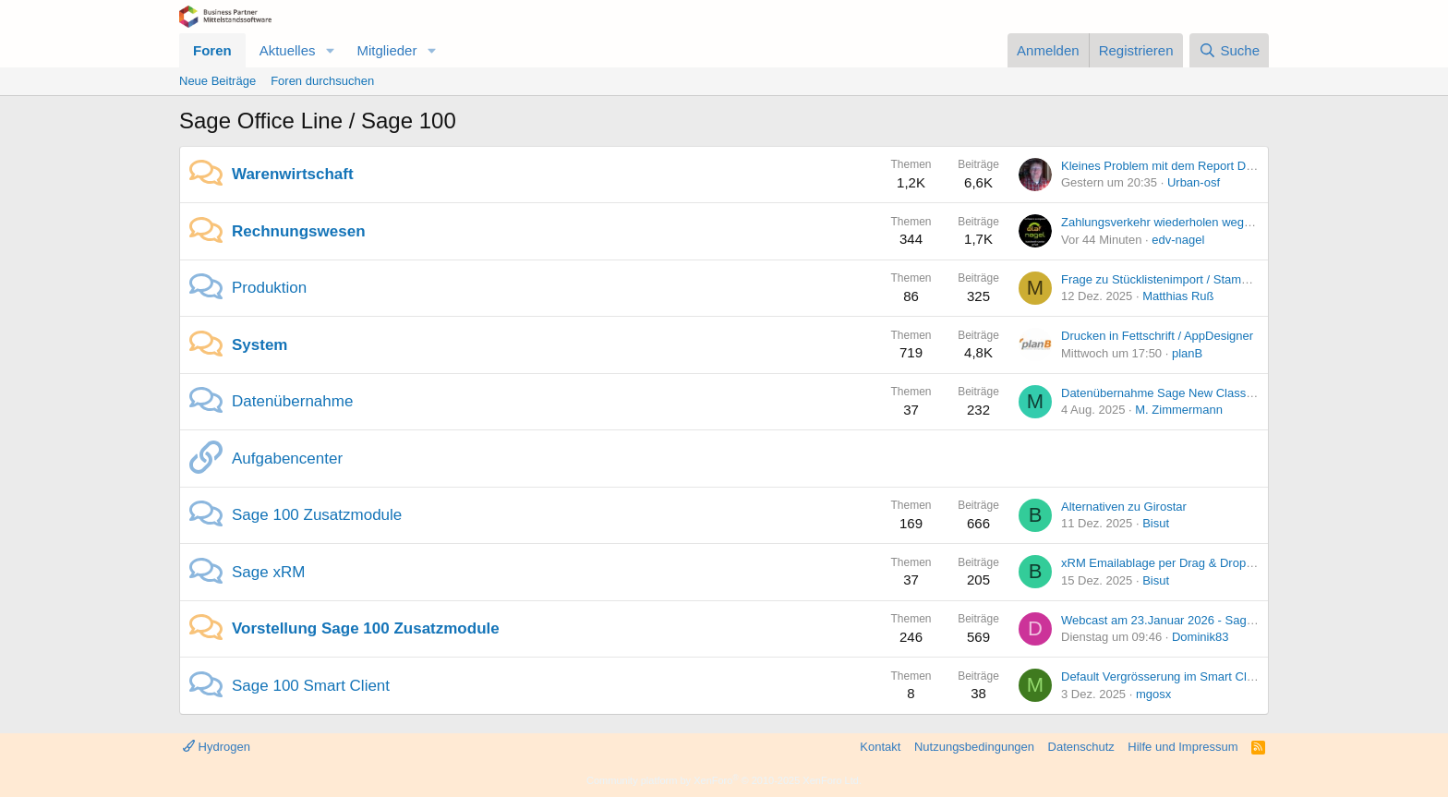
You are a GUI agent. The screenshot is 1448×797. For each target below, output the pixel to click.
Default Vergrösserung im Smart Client (1163, 676)
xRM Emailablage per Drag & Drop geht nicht (1181, 563)
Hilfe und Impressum (1182, 747)
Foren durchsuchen (322, 81)
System (259, 345)
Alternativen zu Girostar (1124, 506)
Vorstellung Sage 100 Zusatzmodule (366, 628)
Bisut (1155, 523)
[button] (330, 50)
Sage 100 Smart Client (311, 685)
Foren (212, 50)
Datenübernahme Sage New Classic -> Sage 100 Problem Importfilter (1246, 393)
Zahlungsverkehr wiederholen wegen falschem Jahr (1198, 222)
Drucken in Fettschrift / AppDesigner (1157, 336)
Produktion (269, 287)
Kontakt (880, 747)
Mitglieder (386, 50)
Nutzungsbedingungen (974, 747)
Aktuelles (287, 50)
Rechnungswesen (299, 231)
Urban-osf (1193, 182)
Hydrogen (216, 747)
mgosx (1153, 694)
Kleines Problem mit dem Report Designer (1173, 166)
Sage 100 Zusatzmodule (317, 515)
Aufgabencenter (287, 458)
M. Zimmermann (1179, 410)
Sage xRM (268, 572)
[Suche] (1229, 50)
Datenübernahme (292, 401)
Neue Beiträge (217, 81)
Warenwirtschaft (293, 174)
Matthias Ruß (1177, 296)
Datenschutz (1081, 747)
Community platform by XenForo (724, 780)
